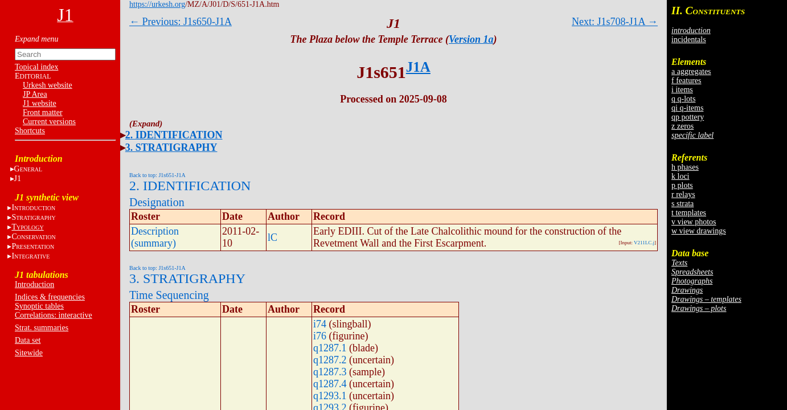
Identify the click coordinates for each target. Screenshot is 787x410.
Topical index (36, 67)
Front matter (43, 112)
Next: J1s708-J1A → (615, 21)
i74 (319, 324)
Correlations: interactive (53, 315)
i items (682, 89)
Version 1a (471, 39)
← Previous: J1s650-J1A (180, 21)
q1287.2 (330, 360)
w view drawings (698, 231)
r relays (683, 194)
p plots (682, 185)
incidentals (688, 39)
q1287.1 (330, 348)
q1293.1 (330, 395)
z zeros (682, 126)
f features (686, 80)
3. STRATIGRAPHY (171, 147)
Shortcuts (30, 130)
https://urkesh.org (157, 4)
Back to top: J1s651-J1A (157, 175)
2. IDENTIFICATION (174, 135)
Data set (27, 340)
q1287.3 (330, 372)
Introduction (34, 284)
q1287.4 (330, 384)
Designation (157, 202)
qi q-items (687, 108)
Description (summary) (155, 237)
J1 (17, 178)
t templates (688, 212)
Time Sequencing (169, 295)
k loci (680, 176)
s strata (682, 203)
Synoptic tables (39, 306)
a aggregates (691, 71)
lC (272, 237)
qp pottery (687, 117)
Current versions (49, 121)
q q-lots (683, 99)
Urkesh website (47, 85)
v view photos (693, 222)
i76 (319, 336)
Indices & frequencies (50, 297)
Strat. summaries (41, 327)
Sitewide (29, 352)
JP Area (35, 94)
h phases (685, 167)
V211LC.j (644, 242)
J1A (418, 67)
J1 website (39, 103)
